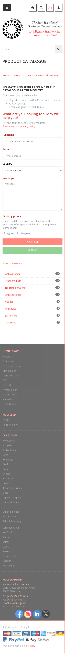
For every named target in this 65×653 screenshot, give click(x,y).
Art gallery (8, 445)
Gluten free (52, 75)
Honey (6, 483)
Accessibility (9, 399)
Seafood (7, 532)
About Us (8, 356)
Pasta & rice (9, 516)
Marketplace (9, 370)
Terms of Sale (10, 375)
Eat (29, 75)
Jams (5, 492)
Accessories (9, 440)
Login (6, 420)
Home (6, 75)
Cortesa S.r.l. (25, 584)
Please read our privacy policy (19, 126)
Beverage (8, 459)
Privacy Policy (10, 389)
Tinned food (9, 556)
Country (7, 163)
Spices (6, 541)
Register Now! (10, 424)
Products (19, 75)
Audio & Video (10, 450)
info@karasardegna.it (14, 603)
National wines (11, 502)
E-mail (6, 149)
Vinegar (7, 560)
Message (8, 178)
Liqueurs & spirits (12, 497)
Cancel (32, 241)
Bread (6, 469)
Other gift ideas (11, 511)
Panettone (10, 322)
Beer (5, 454)
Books (6, 464)
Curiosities (8, 361)
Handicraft (8, 478)
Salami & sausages (13, 521)
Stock (6, 546)
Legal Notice (9, 404)
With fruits (10, 308)
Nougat (9, 301)
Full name (8, 134)
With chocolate (13, 294)
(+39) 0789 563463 (17, 596)
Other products (13, 280)
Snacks (6, 537)
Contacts (7, 385)
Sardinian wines (11, 527)
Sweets (38, 75)
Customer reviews (12, 366)
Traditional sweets (15, 287)
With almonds (12, 274)
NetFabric (29, 645)
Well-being (8, 565)
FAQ (5, 380)
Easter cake (11, 315)
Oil (4, 507)
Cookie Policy (10, 394)
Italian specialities (12, 488)
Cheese (7, 473)
